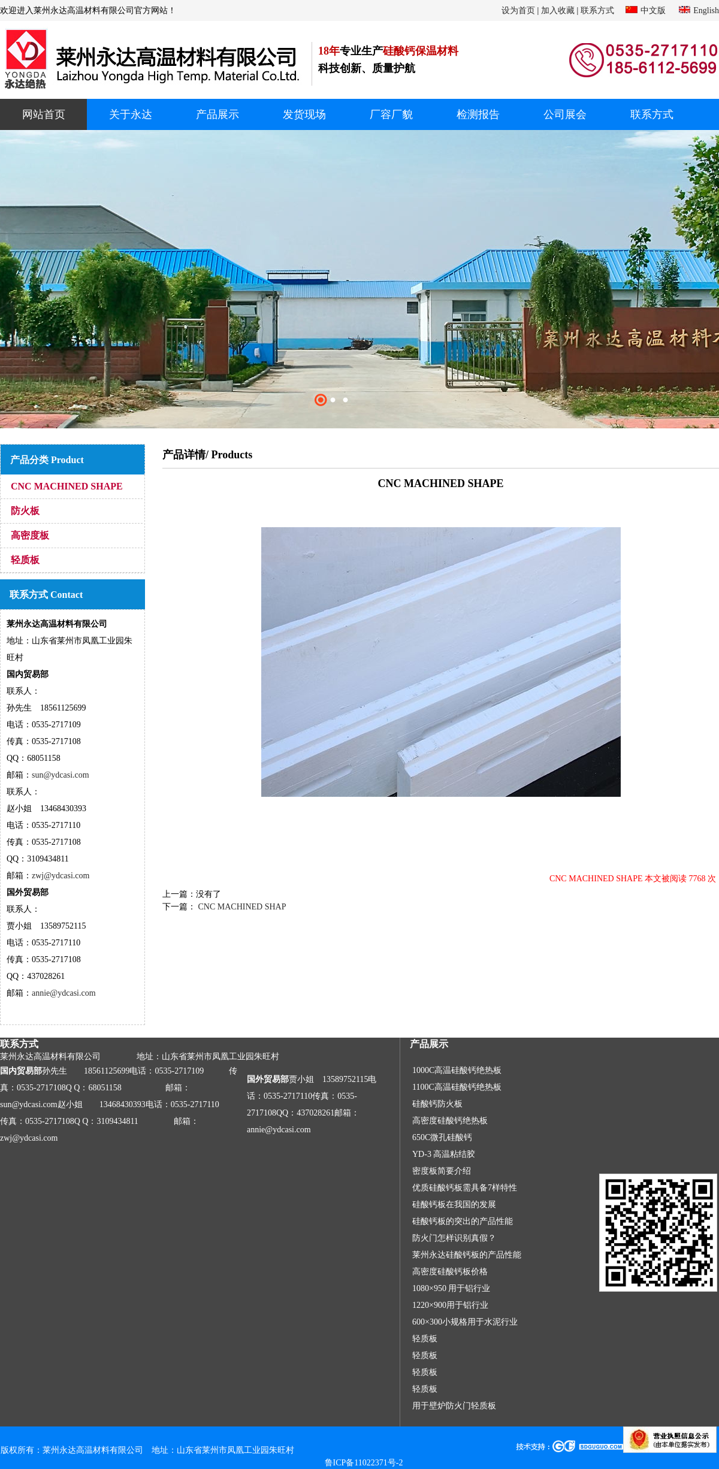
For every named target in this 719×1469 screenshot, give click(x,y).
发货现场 (304, 114)
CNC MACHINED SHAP (241, 906)
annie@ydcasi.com (64, 993)
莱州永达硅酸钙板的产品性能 (466, 1254)
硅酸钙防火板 (437, 1103)
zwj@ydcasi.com (60, 875)
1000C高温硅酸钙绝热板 (457, 1070)
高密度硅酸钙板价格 (450, 1271)
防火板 (25, 511)
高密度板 (30, 535)
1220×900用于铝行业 (450, 1305)
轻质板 (25, 560)
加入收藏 (558, 10)
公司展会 (565, 114)
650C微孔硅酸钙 (442, 1137)
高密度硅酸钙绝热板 (450, 1120)
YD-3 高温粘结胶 (443, 1154)
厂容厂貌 (391, 114)
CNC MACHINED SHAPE (67, 486)
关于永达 (130, 114)
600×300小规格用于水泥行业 (465, 1321)
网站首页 (43, 114)
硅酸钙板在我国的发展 (454, 1204)
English (706, 10)
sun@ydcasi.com (60, 774)
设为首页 (518, 10)
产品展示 (217, 114)
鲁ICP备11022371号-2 (364, 1462)
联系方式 (597, 10)
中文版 (653, 10)
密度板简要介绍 (441, 1170)
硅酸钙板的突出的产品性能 (462, 1221)
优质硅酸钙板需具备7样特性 (464, 1187)
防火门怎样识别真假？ (454, 1238)
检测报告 (478, 114)
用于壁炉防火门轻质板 (454, 1405)
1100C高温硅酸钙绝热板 (457, 1087)
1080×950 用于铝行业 (451, 1288)
